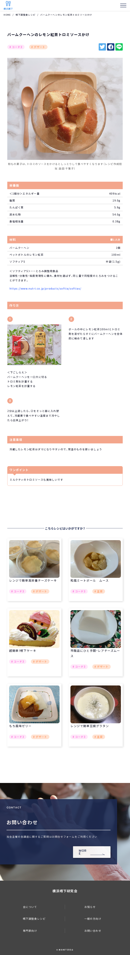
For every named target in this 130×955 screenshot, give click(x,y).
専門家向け (30, 930)
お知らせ (90, 907)
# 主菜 (98, 591)
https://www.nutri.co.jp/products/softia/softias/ (45, 288)
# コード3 (15, 47)
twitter (102, 47)
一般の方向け (92, 918)
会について (30, 907)
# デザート (38, 47)
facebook (110, 47)
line (119, 47)
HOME (7, 14)
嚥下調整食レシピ (26, 14)
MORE (83, 852)
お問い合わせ (92, 930)
